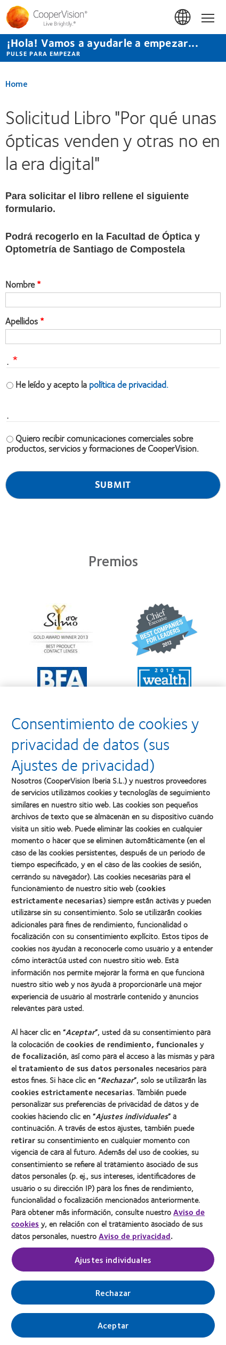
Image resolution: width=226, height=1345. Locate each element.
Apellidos (21, 321)
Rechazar (113, 1297)
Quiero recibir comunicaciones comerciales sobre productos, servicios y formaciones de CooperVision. (102, 443)
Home (16, 83)
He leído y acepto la (91, 384)
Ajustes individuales (113, 1264)
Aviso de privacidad (135, 1240)
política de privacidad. (128, 384)
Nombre (20, 284)
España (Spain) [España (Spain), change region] (183, 17)
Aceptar (113, 1329)
